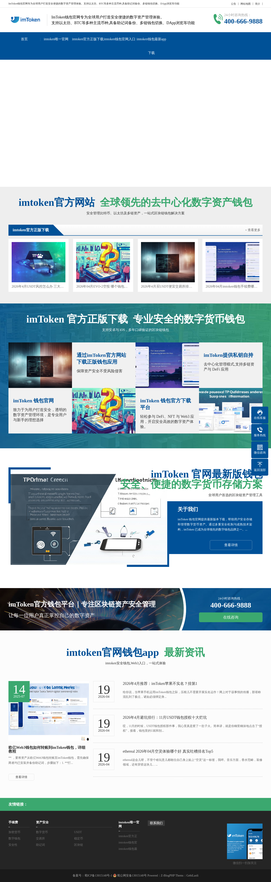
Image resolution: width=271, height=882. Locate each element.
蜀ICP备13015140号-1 (98, 875)
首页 (24, 39)
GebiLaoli (193, 875)
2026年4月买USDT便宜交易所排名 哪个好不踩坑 (168, 286)
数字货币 (42, 832)
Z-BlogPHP (168, 875)
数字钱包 (14, 838)
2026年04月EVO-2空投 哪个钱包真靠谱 (103, 286)
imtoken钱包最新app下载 (151, 46)
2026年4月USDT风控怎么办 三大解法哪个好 (38, 286)
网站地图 (246, 3)
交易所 (40, 838)
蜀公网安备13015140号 (131, 875)
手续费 (13, 822)
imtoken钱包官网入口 (119, 39)
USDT (78, 832)
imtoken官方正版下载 (88, 39)
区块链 (78, 844)
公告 (233, 3)
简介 (257, 3)
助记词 (40, 844)
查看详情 (231, 545)
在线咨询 (230, 617)
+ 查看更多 (252, 230)
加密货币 (14, 832)
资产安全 (42, 822)
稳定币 (78, 838)
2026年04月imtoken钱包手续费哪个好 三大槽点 (232, 286)
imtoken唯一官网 (56, 39)
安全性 (12, 844)
